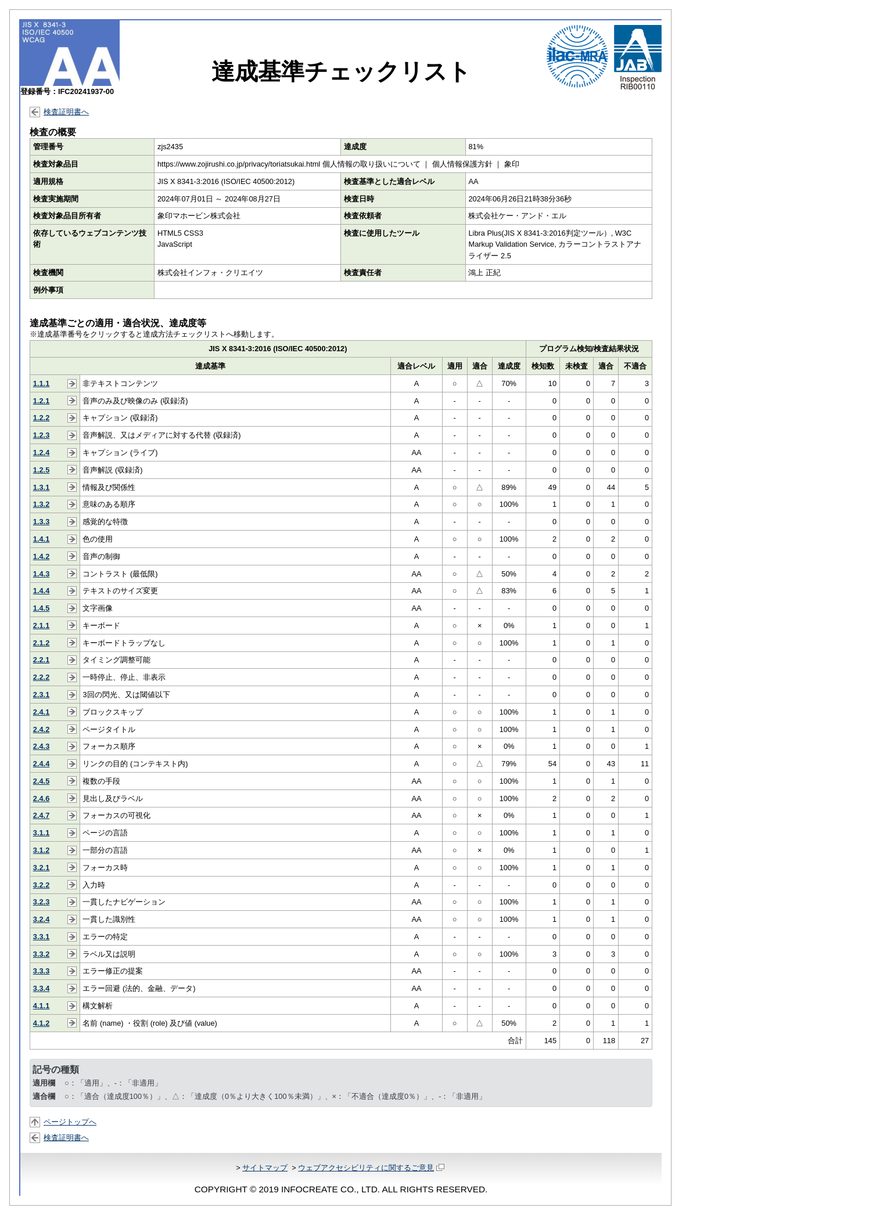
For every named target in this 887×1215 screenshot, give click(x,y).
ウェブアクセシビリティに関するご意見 (371, 1167)
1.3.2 (41, 504)
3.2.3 (41, 901)
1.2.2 (41, 417)
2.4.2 (41, 729)
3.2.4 (41, 919)
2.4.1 (41, 712)
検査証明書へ (66, 111)
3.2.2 (41, 885)
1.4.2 (41, 556)
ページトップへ (70, 1121)
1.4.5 (41, 608)
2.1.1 (41, 625)
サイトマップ (265, 1167)
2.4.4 (41, 763)
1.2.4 (41, 452)
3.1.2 (41, 850)
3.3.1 (41, 936)
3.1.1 (41, 832)
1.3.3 (41, 521)
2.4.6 (41, 798)
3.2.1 (41, 867)
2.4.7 (41, 815)
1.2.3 (41, 435)
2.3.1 (41, 694)
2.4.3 (41, 746)
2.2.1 (41, 659)
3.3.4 (41, 988)
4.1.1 (41, 1005)
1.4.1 (41, 539)
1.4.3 (41, 573)
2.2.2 (41, 677)
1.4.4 (41, 590)
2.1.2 (41, 643)
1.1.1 (41, 383)
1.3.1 (41, 487)
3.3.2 (41, 954)
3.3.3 (41, 971)
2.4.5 (41, 781)
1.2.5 (41, 470)
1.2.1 (41, 400)
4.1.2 (41, 1023)
